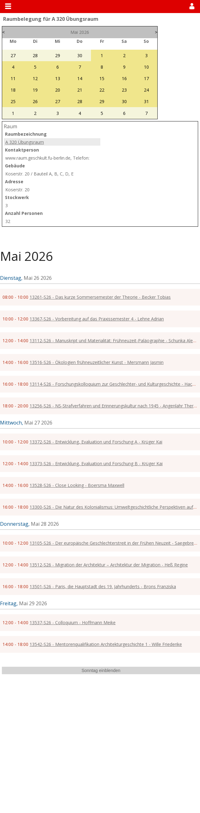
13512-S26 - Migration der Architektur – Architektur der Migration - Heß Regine (109, 565)
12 (35, 78)
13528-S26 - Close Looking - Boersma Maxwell (77, 485)
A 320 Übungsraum (24, 142)
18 (13, 90)
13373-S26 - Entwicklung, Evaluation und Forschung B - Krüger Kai (96, 463)
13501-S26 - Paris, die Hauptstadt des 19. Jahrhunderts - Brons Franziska (103, 586)
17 (146, 78)
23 (124, 90)
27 (13, 55)
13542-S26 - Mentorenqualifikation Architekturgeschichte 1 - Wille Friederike (106, 644)
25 (13, 101)
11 (13, 78)
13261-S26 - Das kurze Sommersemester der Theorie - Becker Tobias (100, 297)
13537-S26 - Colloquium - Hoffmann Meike (73, 622)
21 (79, 90)
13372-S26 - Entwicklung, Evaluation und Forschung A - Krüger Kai (96, 442)
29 (57, 55)
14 (79, 78)
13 (57, 78)
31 (146, 101)
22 (101, 90)
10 (146, 67)
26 (35, 101)
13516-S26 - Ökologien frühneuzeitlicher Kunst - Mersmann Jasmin (97, 362)
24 (146, 90)
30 (79, 55)
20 (57, 90)
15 (101, 78)
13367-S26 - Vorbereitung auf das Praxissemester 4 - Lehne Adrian (97, 319)
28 (35, 55)
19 (35, 90)
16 (124, 78)
